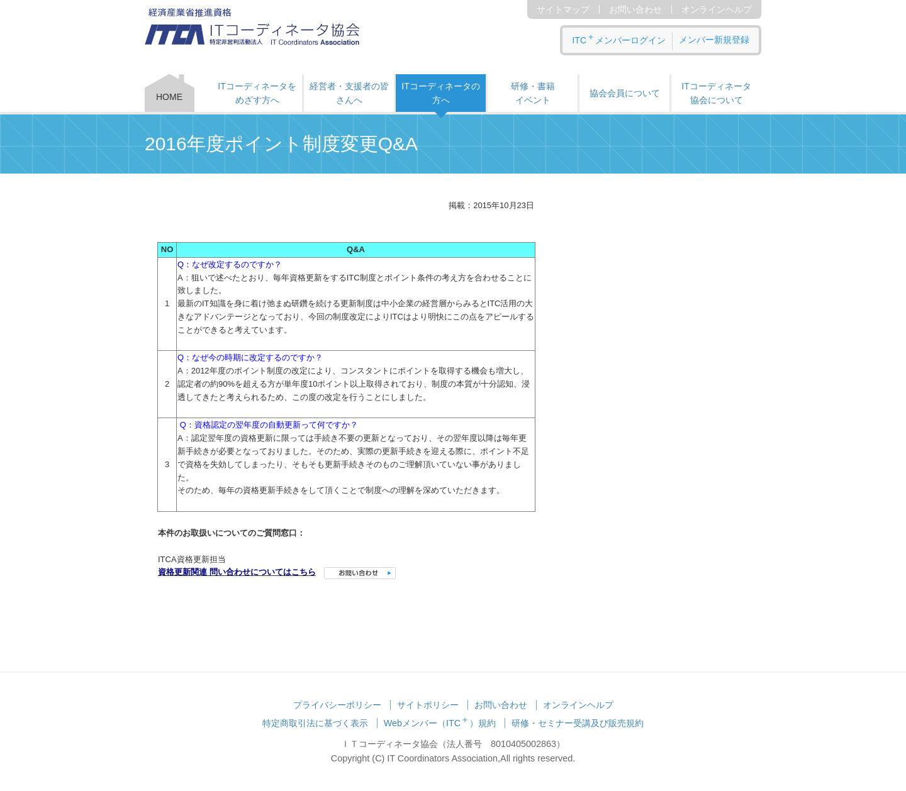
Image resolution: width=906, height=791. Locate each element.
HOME (169, 97)
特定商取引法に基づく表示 (315, 723)
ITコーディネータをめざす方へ (257, 93)
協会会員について (625, 93)
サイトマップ (563, 9)
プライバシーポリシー (337, 705)
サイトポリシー (428, 705)
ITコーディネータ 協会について (716, 93)
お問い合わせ (635, 9)
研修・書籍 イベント (533, 93)
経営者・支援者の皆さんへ (349, 93)
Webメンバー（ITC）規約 (440, 723)
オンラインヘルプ (716, 9)
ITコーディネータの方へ (440, 93)
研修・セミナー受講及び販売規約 (578, 723)
